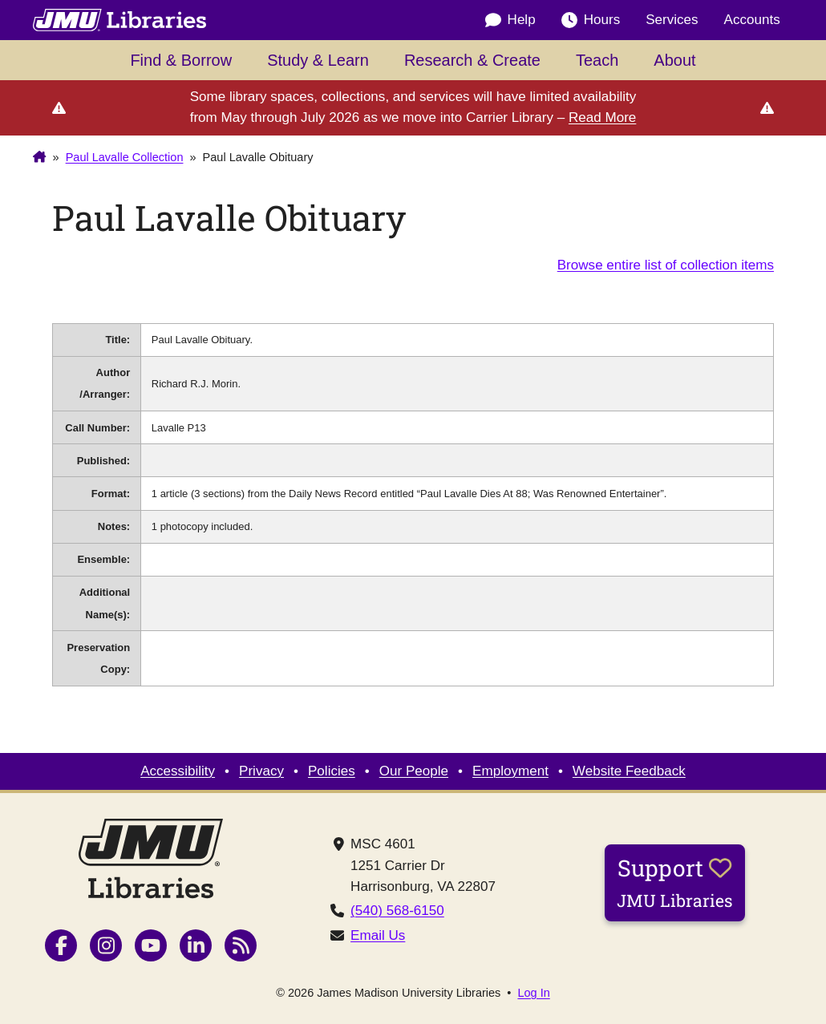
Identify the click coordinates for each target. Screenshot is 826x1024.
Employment (510, 771)
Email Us (377, 935)
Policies (331, 771)
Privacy (261, 771)
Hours (591, 20)
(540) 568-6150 (397, 910)
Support (675, 882)
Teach (597, 60)
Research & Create (472, 60)
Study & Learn (318, 60)
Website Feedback (629, 771)
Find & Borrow (181, 60)
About (674, 60)
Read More (602, 117)
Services (672, 19)
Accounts (752, 19)
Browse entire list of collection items (665, 265)
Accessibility (177, 771)
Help (510, 20)
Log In (533, 993)
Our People (413, 771)
